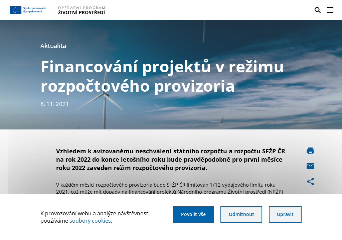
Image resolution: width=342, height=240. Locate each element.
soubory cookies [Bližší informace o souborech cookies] (90, 220)
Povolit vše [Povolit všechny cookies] (193, 214)
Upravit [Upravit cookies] (285, 214)
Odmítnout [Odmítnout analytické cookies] (241, 214)
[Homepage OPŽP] (83, 10)
